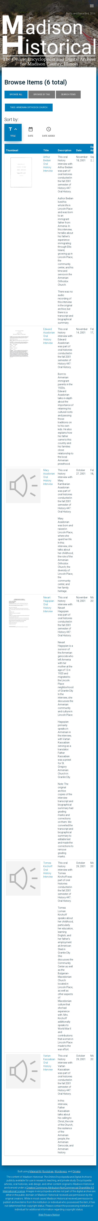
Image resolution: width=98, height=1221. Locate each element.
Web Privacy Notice (49, 1214)
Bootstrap (48, 1171)
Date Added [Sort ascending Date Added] (48, 130)
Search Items (68, 94)
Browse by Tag (42, 94)
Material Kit (35, 1171)
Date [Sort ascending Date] (30, 130)
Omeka (76, 1171)
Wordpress (61, 1171)
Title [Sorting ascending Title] (13, 130)
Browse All (16, 94)
